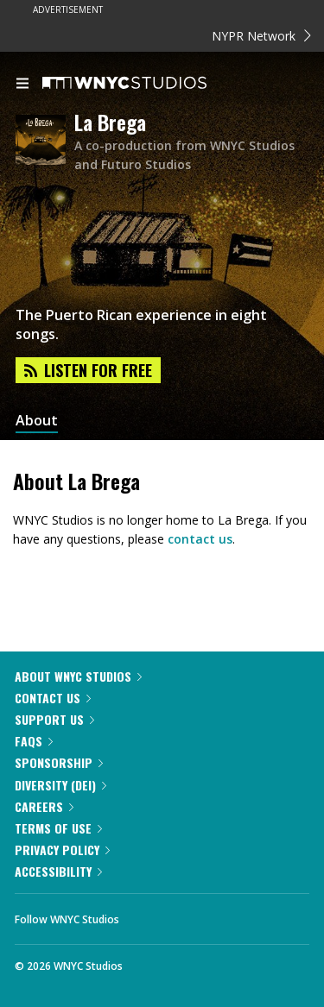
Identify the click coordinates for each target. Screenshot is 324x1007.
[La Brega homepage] (45, 141)
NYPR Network (261, 36)
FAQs (34, 741)
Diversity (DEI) (60, 785)
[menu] (22, 84)
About (37, 420)
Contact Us (53, 698)
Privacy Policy (62, 849)
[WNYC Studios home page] (146, 83)
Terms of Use (58, 828)
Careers (44, 806)
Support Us (54, 719)
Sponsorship (59, 762)
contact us (200, 539)
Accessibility (58, 871)
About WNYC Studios (78, 676)
